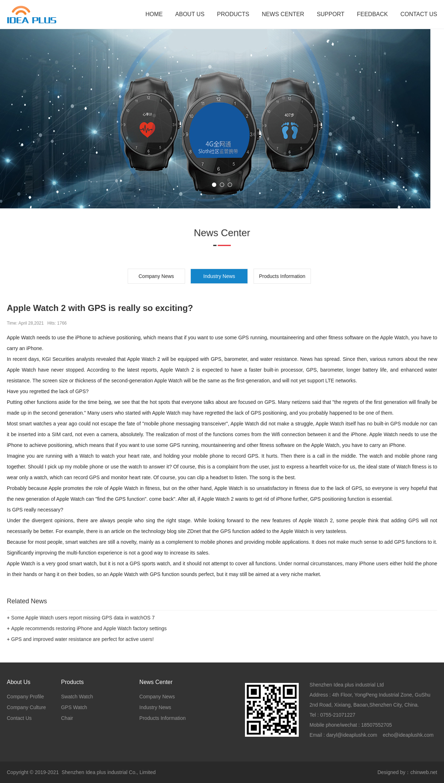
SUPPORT (330, 14)
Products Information (282, 276)
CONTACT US (418, 14)
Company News (156, 276)
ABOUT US (190, 14)
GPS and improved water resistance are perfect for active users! (82, 639)
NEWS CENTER (283, 14)
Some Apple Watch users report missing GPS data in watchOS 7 (83, 618)
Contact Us (19, 718)
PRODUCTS (233, 14)
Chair (67, 718)
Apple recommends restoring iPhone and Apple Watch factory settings (89, 628)
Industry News (155, 707)
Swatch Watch (77, 696)
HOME (154, 14)
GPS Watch (74, 707)
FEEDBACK (372, 14)
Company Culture (26, 707)
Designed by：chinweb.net (407, 772)
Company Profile (25, 696)
